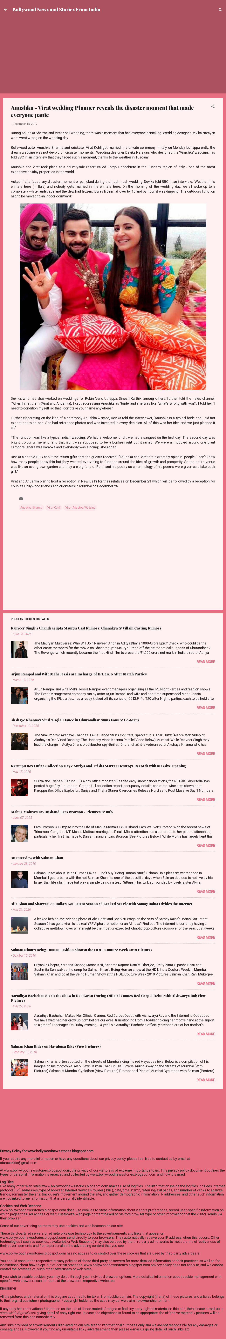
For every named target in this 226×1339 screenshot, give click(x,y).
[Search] (220, 11)
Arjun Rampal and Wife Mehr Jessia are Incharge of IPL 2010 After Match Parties (79, 674)
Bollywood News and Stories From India (56, 9)
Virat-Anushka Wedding (80, 507)
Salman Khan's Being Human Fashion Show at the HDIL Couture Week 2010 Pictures (81, 949)
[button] (212, 107)
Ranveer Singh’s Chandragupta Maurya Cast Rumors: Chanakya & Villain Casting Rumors (86, 628)
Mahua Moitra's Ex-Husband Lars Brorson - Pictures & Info (62, 812)
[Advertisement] (113, 32)
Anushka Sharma (31, 507)
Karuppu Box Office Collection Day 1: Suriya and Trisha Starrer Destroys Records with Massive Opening (98, 766)
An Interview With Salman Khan (37, 858)
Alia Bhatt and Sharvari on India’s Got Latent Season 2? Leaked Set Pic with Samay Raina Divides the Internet (101, 903)
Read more (206, 662)
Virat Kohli (53, 507)
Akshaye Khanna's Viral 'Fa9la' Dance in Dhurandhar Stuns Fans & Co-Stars (75, 720)
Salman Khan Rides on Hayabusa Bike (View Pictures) (56, 1046)
